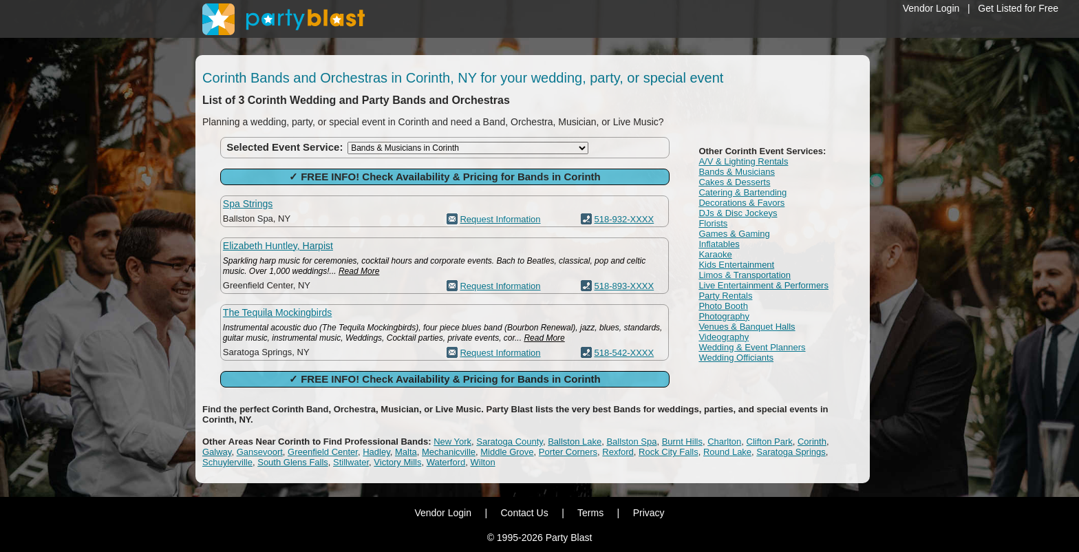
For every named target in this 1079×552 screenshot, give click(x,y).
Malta (406, 452)
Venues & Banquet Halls (746, 326)
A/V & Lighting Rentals (743, 161)
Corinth (812, 441)
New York (452, 441)
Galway (216, 452)
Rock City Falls (668, 452)
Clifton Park (770, 441)
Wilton (483, 462)
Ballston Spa (631, 441)
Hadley (376, 452)
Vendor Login (931, 8)
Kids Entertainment (736, 264)
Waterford (446, 462)
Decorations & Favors (741, 203)
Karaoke (714, 254)
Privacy (649, 512)
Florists (712, 223)
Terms (590, 512)
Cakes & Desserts (734, 182)
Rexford (618, 452)
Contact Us (524, 512)
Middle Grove (506, 452)
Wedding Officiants (735, 357)
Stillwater (351, 462)
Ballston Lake (574, 441)
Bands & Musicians (736, 172)
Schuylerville (227, 462)
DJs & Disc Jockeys (737, 213)
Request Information (500, 219)
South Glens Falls (292, 462)
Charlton (724, 441)
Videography (723, 337)
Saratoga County (509, 441)
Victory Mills (397, 462)
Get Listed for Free (1018, 8)
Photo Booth (723, 306)
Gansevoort (260, 452)
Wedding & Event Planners (751, 347)
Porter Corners (568, 452)
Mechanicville (449, 452)
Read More (359, 271)
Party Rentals (725, 295)
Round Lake (727, 452)
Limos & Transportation (744, 275)
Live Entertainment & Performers (763, 285)
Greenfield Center (323, 452)
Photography (723, 316)
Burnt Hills (682, 441)
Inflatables (718, 244)
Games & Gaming (733, 234)
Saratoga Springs (790, 452)
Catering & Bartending (742, 192)
